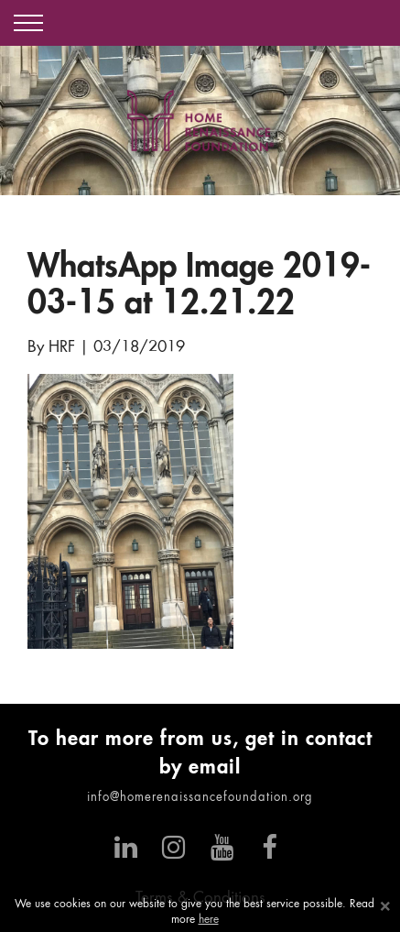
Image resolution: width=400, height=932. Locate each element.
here (209, 920)
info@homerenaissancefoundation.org (200, 798)
